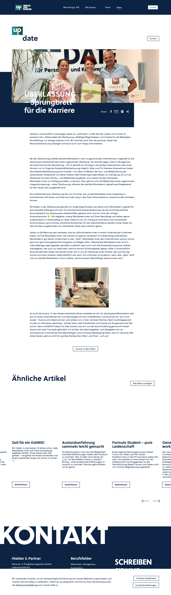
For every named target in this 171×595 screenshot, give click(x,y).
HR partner (92, 7)
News (119, 7)
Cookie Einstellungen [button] (145, 585)
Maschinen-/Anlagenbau (83, 564)
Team (107, 7)
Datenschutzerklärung (27, 585)
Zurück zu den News (85, 348)
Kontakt (153, 7)
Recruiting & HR (71, 7)
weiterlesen (21, 484)
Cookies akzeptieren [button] (146, 578)
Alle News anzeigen (142, 383)
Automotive (76, 568)
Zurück (153, 38)
